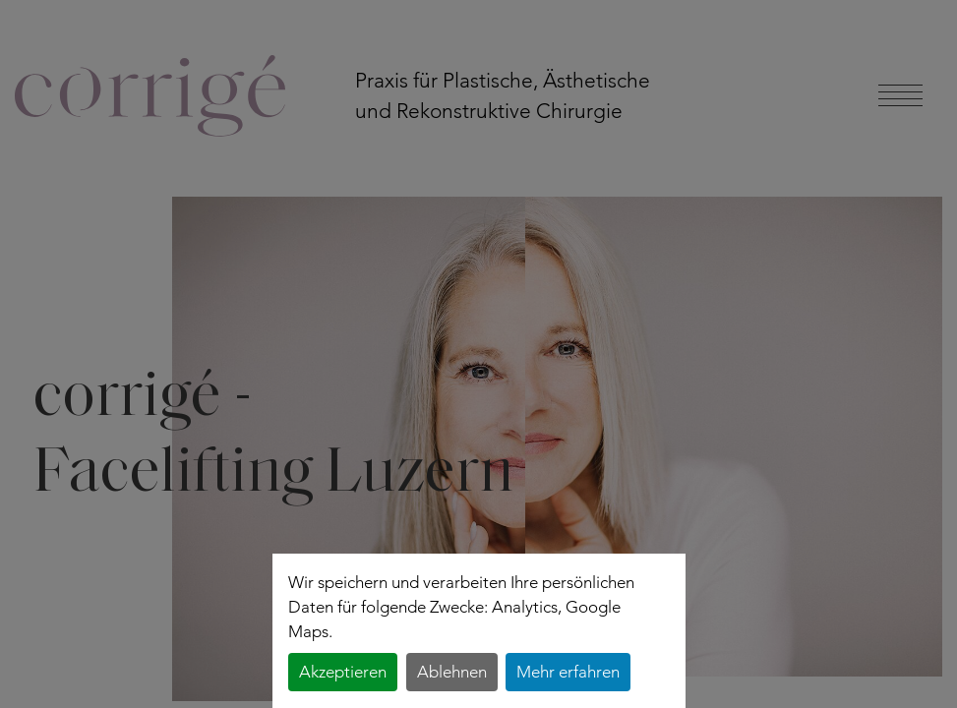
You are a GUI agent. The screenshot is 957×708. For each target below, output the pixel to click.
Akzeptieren (343, 671)
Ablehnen (452, 671)
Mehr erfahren (568, 671)
